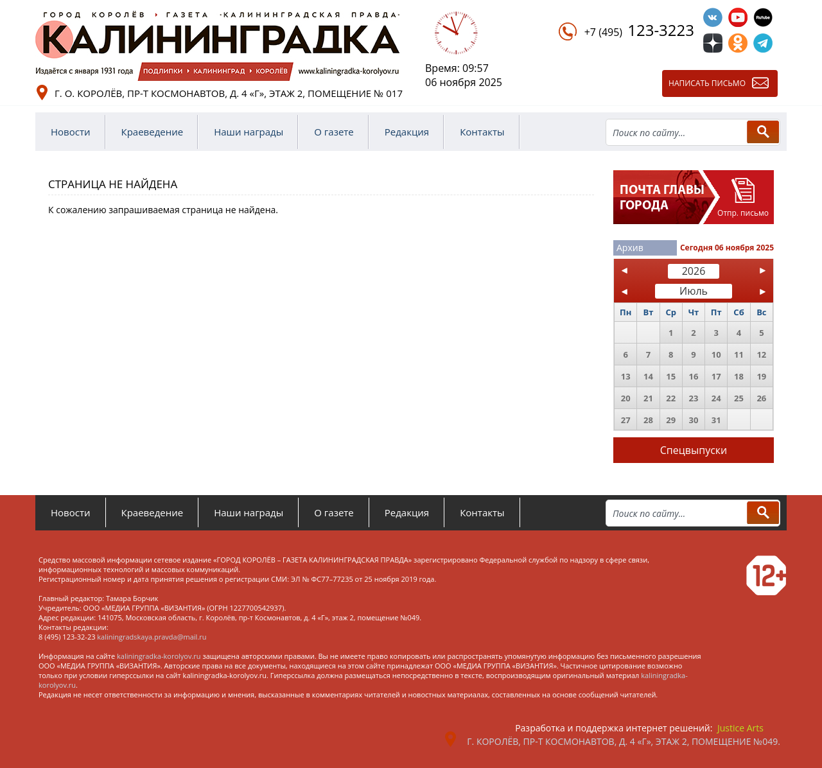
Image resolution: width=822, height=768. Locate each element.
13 (626, 376)
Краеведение (152, 131)
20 (626, 398)
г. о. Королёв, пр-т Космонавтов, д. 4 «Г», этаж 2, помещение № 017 (229, 93)
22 (671, 398)
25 (739, 398)
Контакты (482, 131)
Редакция (407, 131)
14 (648, 376)
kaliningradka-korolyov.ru (159, 656)
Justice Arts (740, 728)
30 (694, 420)
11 (739, 354)
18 (739, 376)
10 (716, 354)
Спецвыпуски (694, 450)
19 (761, 376)
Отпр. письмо (743, 212)
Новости (71, 131)
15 (671, 376)
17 (716, 376)
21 (648, 398)
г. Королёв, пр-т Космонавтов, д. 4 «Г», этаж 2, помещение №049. (623, 741)
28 (648, 420)
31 (716, 420)
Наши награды (248, 131)
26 (761, 398)
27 (626, 420)
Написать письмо (707, 83)
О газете (334, 131)
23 (694, 398)
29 (671, 420)
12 (761, 354)
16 (694, 376)
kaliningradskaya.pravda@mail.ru (151, 636)
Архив (629, 247)
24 (716, 398)
